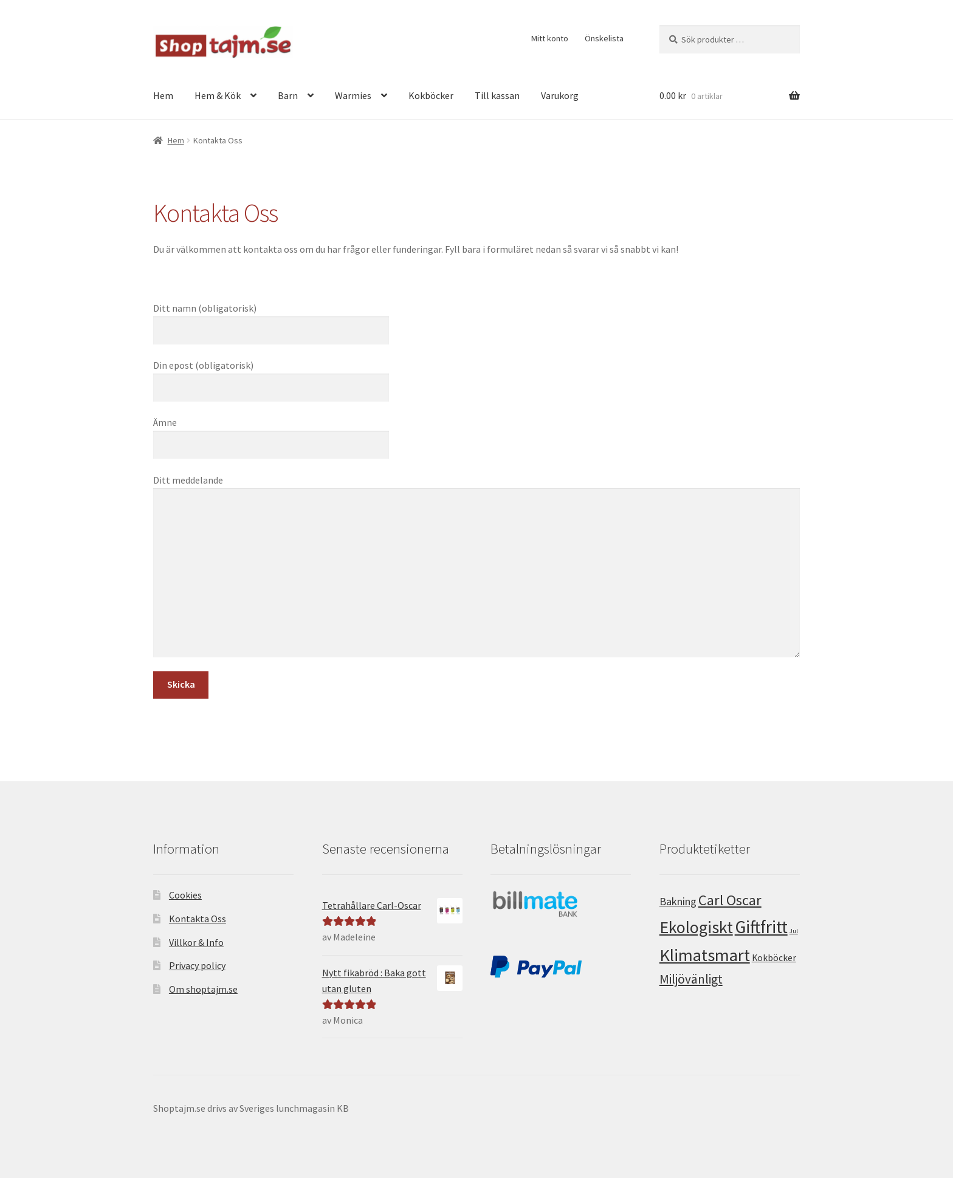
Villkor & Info (196, 942)
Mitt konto (549, 38)
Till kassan (497, 95)
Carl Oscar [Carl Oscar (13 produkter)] (730, 900)
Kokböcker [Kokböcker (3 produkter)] (774, 958)
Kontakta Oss (197, 919)
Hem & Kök (217, 95)
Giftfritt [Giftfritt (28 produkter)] (761, 927)
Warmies (353, 95)
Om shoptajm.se (203, 989)
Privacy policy (197, 965)
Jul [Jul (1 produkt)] (794, 931)
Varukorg (560, 95)
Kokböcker (430, 95)
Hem (163, 95)
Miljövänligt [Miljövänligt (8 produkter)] (691, 979)
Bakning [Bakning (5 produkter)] (678, 901)
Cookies (185, 895)
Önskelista (604, 38)
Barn (288, 95)
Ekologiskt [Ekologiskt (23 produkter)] (696, 927)
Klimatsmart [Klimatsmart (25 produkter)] (704, 955)
